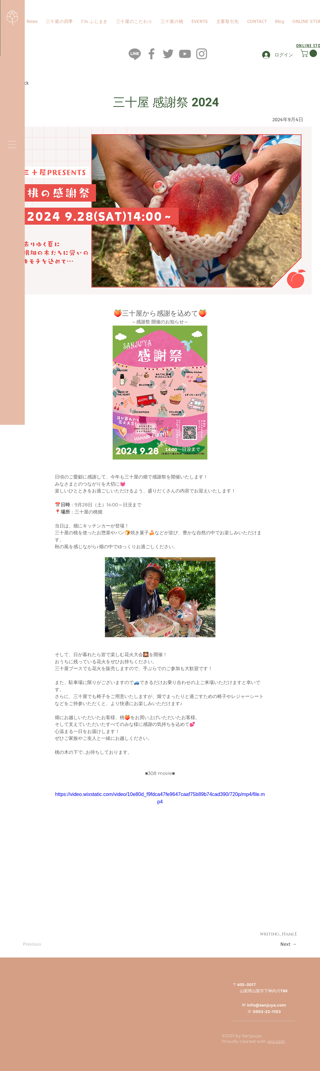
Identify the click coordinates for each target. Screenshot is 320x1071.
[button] (12, 144)
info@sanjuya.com (266, 1004)
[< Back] (34, 82)
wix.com (276, 1041)
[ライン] (135, 54)
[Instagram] (201, 54)
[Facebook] (151, 54)
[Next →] (281, 944)
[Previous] (43, 944)
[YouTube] (185, 54)
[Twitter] (168, 54)
